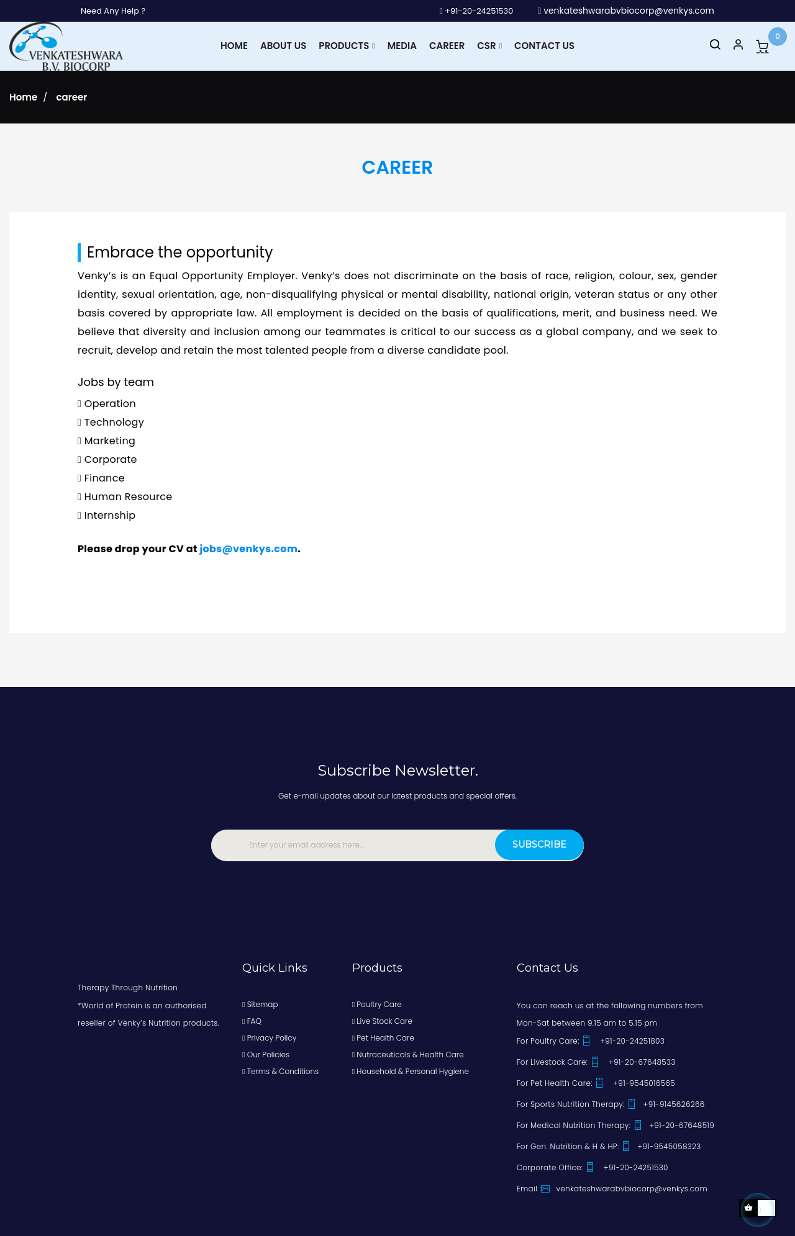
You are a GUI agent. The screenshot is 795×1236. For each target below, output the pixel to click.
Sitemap (260, 1003)
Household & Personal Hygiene (410, 1070)
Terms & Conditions (280, 1070)
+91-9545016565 (634, 1082)
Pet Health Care (383, 1037)
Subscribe (535, 843)
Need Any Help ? (116, 10)
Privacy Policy (269, 1037)
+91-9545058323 (661, 1145)
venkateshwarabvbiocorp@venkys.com (625, 10)
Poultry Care (377, 1003)
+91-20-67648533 (633, 1061)
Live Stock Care (382, 1020)
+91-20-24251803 (623, 1040)
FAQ (251, 1020)
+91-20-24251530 (472, 10)
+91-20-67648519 (673, 1124)
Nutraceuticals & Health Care (408, 1054)
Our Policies (265, 1054)
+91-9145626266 (665, 1103)
